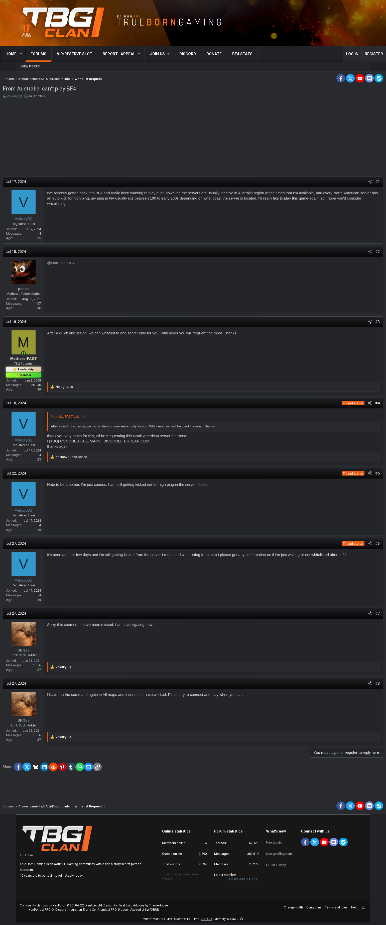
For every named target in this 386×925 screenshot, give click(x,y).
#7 (360, 614)
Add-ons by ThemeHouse (150, 908)
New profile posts (279, 852)
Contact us (314, 910)
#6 (360, 544)
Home (27, 54)
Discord (203, 54)
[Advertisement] (193, 137)
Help (354, 910)
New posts (30, 66)
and (88, 458)
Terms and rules (336, 910)
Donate (230, 54)
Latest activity (276, 861)
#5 (360, 474)
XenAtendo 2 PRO (104, 912)
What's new (276, 833)
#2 (360, 253)
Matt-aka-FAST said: (83, 418)
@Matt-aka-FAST (78, 264)
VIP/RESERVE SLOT (90, 54)
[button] (37, 54)
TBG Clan (26, 858)
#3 (360, 323)
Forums (54, 54)
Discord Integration (68, 912)
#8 (360, 684)
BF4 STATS (258, 54)
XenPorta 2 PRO (40, 912)
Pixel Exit (124, 908)
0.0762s (206, 921)
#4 (360, 404)
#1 (360, 183)
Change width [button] (293, 910)
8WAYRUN (152, 912)
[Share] (352, 183)
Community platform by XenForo (61, 908)
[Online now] (40, 354)
